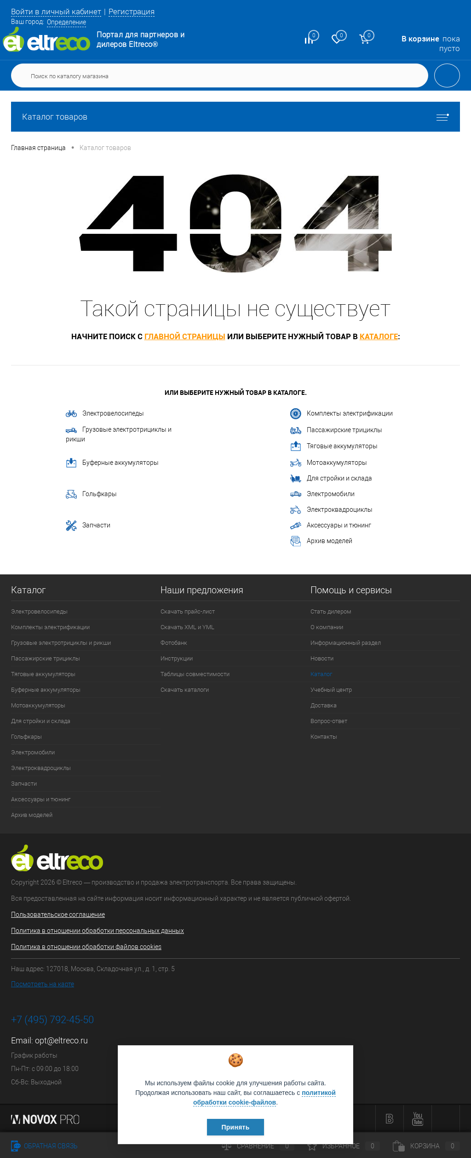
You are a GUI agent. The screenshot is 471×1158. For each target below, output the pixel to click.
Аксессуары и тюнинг (330, 525)
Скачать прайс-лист (188, 611)
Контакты (323, 736)
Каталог (321, 674)
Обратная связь (44, 1146)
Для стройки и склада (331, 479)
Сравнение (258, 1146)
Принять (235, 1127)
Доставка (323, 705)
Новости (321, 658)
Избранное (343, 1146)
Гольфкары (91, 494)
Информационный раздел (345, 642)
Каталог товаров (235, 117)
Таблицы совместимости (195, 674)
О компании (326, 627)
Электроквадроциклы (331, 509)
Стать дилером (330, 611)
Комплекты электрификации (341, 413)
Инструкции (177, 658)
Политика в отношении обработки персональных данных (97, 930)
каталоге (379, 336)
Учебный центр (331, 689)
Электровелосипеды (105, 413)
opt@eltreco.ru (61, 1040)
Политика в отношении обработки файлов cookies (86, 946)
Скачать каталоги (185, 689)
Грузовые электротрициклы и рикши (119, 434)
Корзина (426, 1146)
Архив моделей (321, 541)
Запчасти (88, 525)
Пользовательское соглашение (58, 914)
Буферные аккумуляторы (112, 463)
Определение (66, 22)
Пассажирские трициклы (336, 430)
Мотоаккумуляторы (328, 463)
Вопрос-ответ (328, 721)
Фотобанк (174, 642)
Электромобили (322, 494)
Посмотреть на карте (42, 984)
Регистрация (132, 11)
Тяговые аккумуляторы (334, 446)
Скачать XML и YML (187, 627)
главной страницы (184, 336)
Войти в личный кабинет (56, 11)
